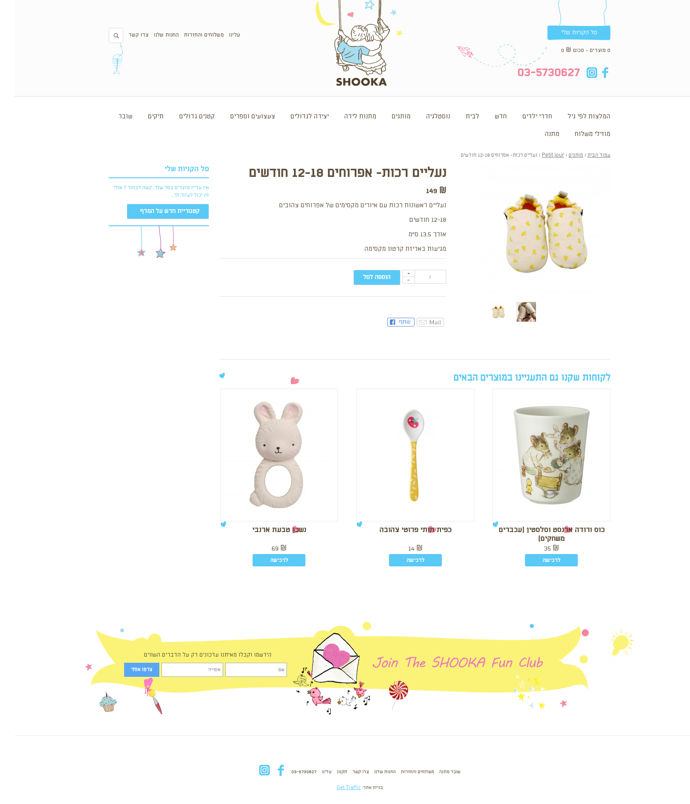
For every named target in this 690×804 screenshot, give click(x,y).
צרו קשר (124, 35)
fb (590, 72)
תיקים (141, 117)
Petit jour (538, 155)
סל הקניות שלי (565, 32)
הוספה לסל (362, 277)
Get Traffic (334, 787)
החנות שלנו (151, 35)
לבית (458, 117)
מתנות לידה (346, 117)
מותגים (386, 117)
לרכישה (537, 560)
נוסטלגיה (423, 117)
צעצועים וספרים (238, 117)
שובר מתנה (435, 772)
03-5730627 (289, 772)
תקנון (327, 772)
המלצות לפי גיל (574, 117)
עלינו (219, 35)
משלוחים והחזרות (189, 35)
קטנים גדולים (182, 117)
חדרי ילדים (523, 117)
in (577, 72)
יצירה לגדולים (295, 117)
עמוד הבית (584, 155)
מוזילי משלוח (578, 134)
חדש (486, 117)
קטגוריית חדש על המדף (155, 211)
